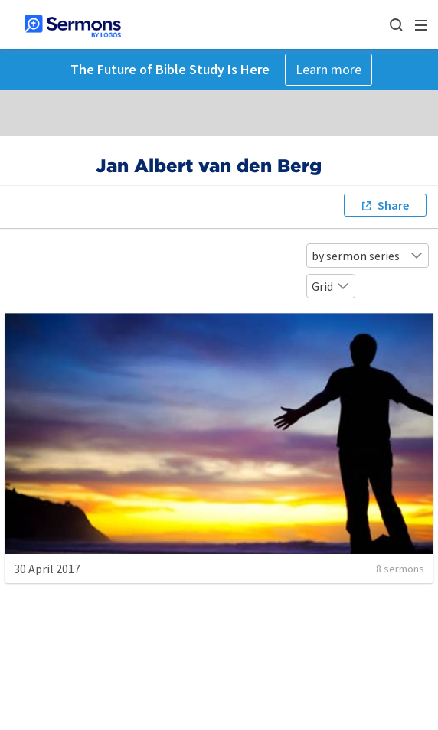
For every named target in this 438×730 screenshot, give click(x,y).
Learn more (328, 69)
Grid (331, 286)
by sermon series (367, 255)
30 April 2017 (47, 568)
